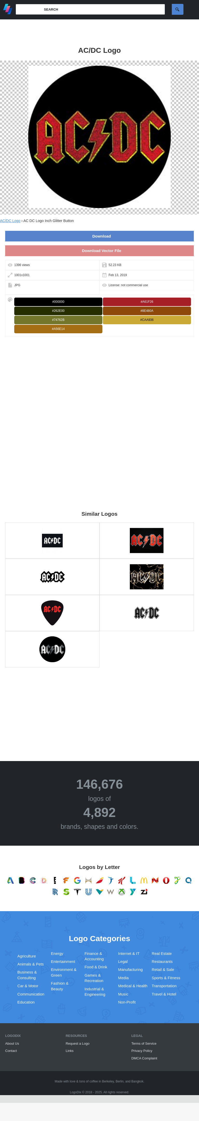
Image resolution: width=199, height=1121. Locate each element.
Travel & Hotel (164, 994)
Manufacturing (130, 969)
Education (26, 1002)
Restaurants (162, 961)
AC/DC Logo (10, 221)
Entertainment (63, 961)
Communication (30, 994)
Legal (123, 961)
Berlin (120, 1081)
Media (123, 978)
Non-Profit (127, 1002)
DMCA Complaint (144, 1058)
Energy (57, 953)
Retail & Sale (163, 969)
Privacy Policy (141, 1051)
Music (123, 994)
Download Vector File (101, 250)
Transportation (164, 986)
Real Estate (162, 953)
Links (69, 1051)
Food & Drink (95, 967)
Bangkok (137, 1081)
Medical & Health (132, 986)
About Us (12, 1043)
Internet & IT (129, 953)
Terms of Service (144, 1043)
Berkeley (108, 1081)
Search (177, 9)
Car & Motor (27, 986)
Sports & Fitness (166, 978)
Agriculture (26, 956)
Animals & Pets (30, 964)
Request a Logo (77, 1043)
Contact (11, 1051)
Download (101, 236)
